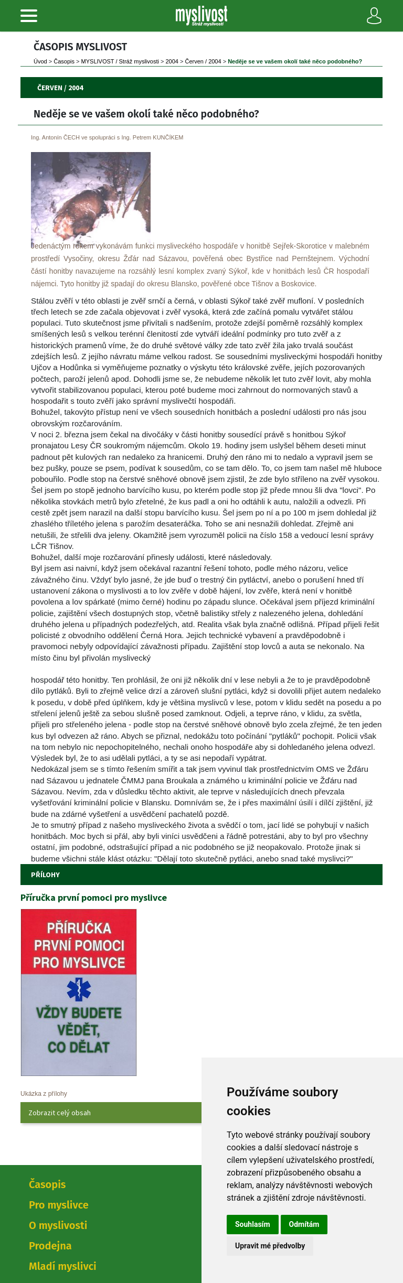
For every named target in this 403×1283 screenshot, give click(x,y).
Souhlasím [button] (252, 1224)
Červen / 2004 (203, 61)
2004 (171, 61)
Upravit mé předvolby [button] (270, 1246)
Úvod (40, 61)
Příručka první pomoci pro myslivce (93, 897)
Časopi (64, 61)
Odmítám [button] (304, 1224)
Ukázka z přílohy (43, 1093)
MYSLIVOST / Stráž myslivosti (120, 61)
